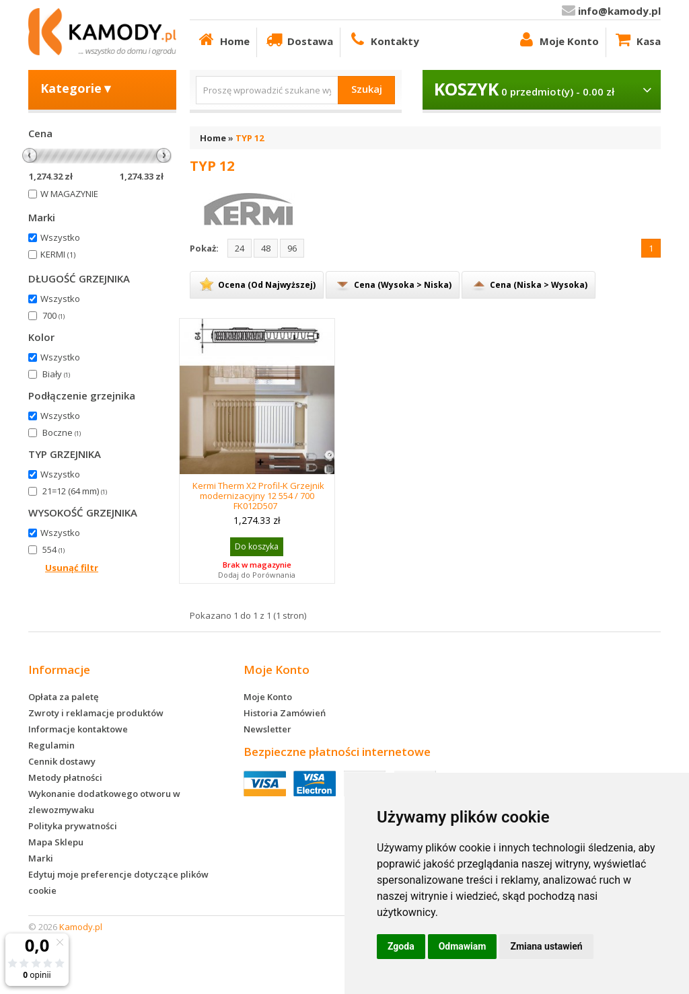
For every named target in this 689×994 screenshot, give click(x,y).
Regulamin (51, 745)
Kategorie (77, 88)
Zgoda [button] (401, 946)
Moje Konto (557, 39)
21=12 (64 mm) (74, 491)
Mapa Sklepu (55, 842)
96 (292, 248)
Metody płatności (65, 777)
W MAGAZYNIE (69, 194)
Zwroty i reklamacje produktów (96, 713)
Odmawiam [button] (462, 946)
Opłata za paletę (63, 697)
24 (239, 248)
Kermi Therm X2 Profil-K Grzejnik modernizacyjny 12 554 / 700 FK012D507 (258, 496)
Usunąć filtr (71, 568)
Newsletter (267, 729)
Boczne (61, 432)
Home (223, 39)
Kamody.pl (80, 927)
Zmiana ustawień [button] (546, 946)
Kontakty (383, 39)
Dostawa (298, 39)
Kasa (637, 39)
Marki (40, 858)
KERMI (57, 254)
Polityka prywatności (72, 826)
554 (53, 549)
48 (265, 248)
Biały (56, 374)
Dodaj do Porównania (256, 575)
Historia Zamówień (285, 713)
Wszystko (60, 237)
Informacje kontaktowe (78, 729)
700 (53, 315)
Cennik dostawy (62, 761)
